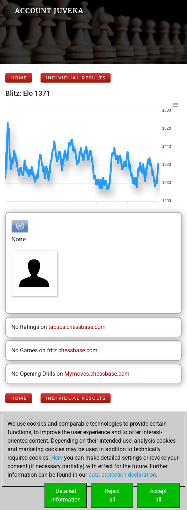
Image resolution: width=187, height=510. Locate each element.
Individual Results (76, 77)
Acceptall (158, 495)
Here (57, 457)
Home (18, 77)
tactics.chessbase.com (77, 327)
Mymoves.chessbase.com (96, 373)
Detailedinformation (66, 495)
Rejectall (112, 495)
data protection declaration (122, 474)
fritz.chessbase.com (72, 350)
